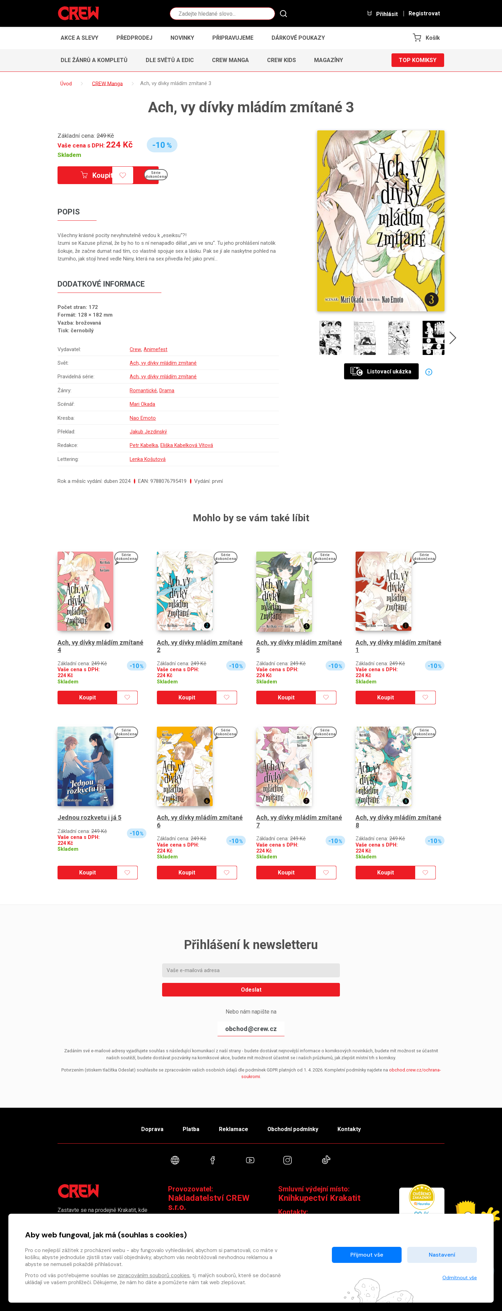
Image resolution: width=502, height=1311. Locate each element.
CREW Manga (230, 60)
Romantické (142, 390)
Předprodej (134, 38)
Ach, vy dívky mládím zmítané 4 (100, 646)
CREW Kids (281, 60)
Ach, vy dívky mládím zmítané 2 (200, 646)
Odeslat (251, 989)
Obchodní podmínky (292, 1129)
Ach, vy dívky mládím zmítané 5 (299, 646)
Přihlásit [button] (382, 13)
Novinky (182, 38)
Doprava (152, 1129)
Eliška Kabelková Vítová (187, 445)
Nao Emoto (142, 418)
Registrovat (424, 13)
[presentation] (453, 339)
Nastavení (442, 1254)
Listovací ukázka (380, 371)
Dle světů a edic (170, 60)
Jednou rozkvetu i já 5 (89, 817)
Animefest (155, 349)
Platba (191, 1129)
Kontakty (349, 1129)
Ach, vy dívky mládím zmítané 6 (200, 821)
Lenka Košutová (147, 459)
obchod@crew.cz (251, 1028)
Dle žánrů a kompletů (94, 60)
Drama (166, 390)
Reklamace (233, 1129)
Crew (134, 349)
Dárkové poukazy (298, 38)
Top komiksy (417, 60)
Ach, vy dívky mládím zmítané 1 (398, 646)
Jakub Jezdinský (148, 432)
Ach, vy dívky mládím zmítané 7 (299, 821)
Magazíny (328, 60)
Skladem (69, 154)
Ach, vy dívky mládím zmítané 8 (398, 821)
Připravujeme (232, 38)
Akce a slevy (79, 38)
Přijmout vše (366, 1254)
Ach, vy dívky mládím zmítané (162, 363)
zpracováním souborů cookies (153, 1275)
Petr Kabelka (143, 445)
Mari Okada (141, 404)
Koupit (97, 175)
